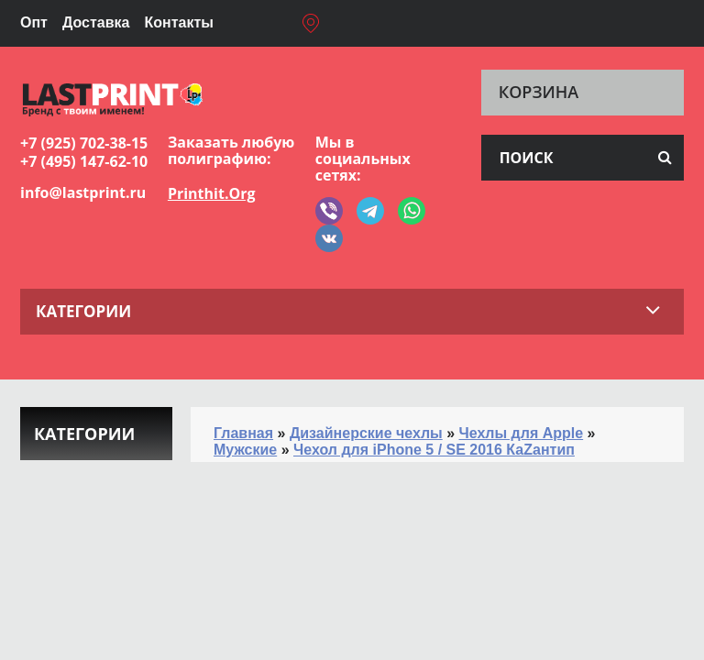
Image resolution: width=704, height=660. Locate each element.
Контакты (178, 22)
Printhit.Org (212, 193)
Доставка (96, 22)
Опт (34, 22)
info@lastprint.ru (83, 192)
